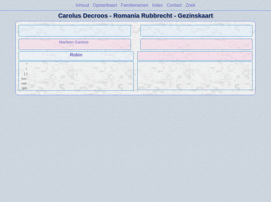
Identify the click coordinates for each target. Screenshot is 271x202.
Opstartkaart (105, 5)
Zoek (190, 5)
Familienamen (134, 5)
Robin (76, 54)
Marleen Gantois (73, 42)
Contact (174, 5)
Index (157, 5)
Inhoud (82, 5)
